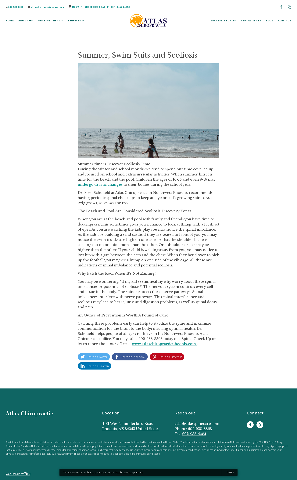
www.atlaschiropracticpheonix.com (164, 344)
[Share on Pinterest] (167, 356)
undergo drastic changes (100, 184)
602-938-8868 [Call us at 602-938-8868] (200, 429)
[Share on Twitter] (94, 356)
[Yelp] (289, 7)
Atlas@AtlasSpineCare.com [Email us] (46, 6)
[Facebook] (281, 7)
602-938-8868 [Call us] (15, 6)
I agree (230, 472)
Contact (285, 20)
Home (10, 20)
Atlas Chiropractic (29, 413)
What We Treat (49, 20)
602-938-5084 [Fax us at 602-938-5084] (194, 434)
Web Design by (18, 473)
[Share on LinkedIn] (94, 366)
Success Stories (223, 20)
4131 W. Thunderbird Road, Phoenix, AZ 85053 (101, 6)
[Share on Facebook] (130, 356)
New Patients (251, 20)
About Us (25, 20)
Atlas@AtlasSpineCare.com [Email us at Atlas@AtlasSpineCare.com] (196, 424)
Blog (270, 20)
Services (74, 20)
